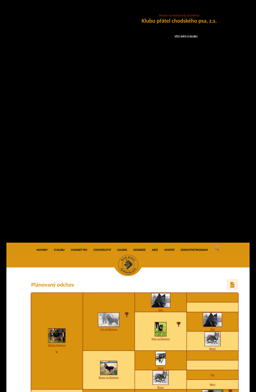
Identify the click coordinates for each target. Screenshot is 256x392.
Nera (212, 145)
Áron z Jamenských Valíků (212, 167)
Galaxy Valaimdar (212, 245)
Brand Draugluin (160, 284)
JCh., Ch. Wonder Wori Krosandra (212, 193)
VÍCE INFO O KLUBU (186, 36)
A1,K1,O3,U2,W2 (160, 288)
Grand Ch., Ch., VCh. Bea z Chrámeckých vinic (213, 355)
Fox (212, 135)
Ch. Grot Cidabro (212, 271)
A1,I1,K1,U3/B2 (212, 170)
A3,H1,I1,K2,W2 (213, 330)
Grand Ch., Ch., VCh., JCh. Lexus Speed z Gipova (212, 325)
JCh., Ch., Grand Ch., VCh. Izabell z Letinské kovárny (160, 340)
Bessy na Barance (109, 138)
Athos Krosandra (160, 180)
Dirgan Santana (57, 106)
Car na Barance (109, 90)
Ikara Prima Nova (212, 297)
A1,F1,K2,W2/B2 (108, 209)
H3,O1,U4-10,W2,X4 (212, 301)
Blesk (161, 128)
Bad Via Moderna (212, 219)
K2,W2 (109, 317)
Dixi (161, 70)
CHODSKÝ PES (79, 10)
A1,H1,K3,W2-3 (160, 345)
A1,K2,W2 (212, 360)
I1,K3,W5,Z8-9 (212, 249)
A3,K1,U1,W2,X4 (212, 275)
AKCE (155, 10)
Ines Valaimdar (160, 232)
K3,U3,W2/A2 (160, 236)
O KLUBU (59, 10)
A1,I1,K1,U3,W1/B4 (212, 223)
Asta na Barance (160, 99)
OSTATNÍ (169, 10)
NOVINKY (42, 10)
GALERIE (122, 10)
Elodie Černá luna (109, 314)
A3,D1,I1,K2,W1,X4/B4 (161, 183)
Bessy (212, 109)
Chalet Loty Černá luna (57, 260)
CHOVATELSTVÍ (102, 10)
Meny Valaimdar (108, 206)
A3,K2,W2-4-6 (212, 196)
